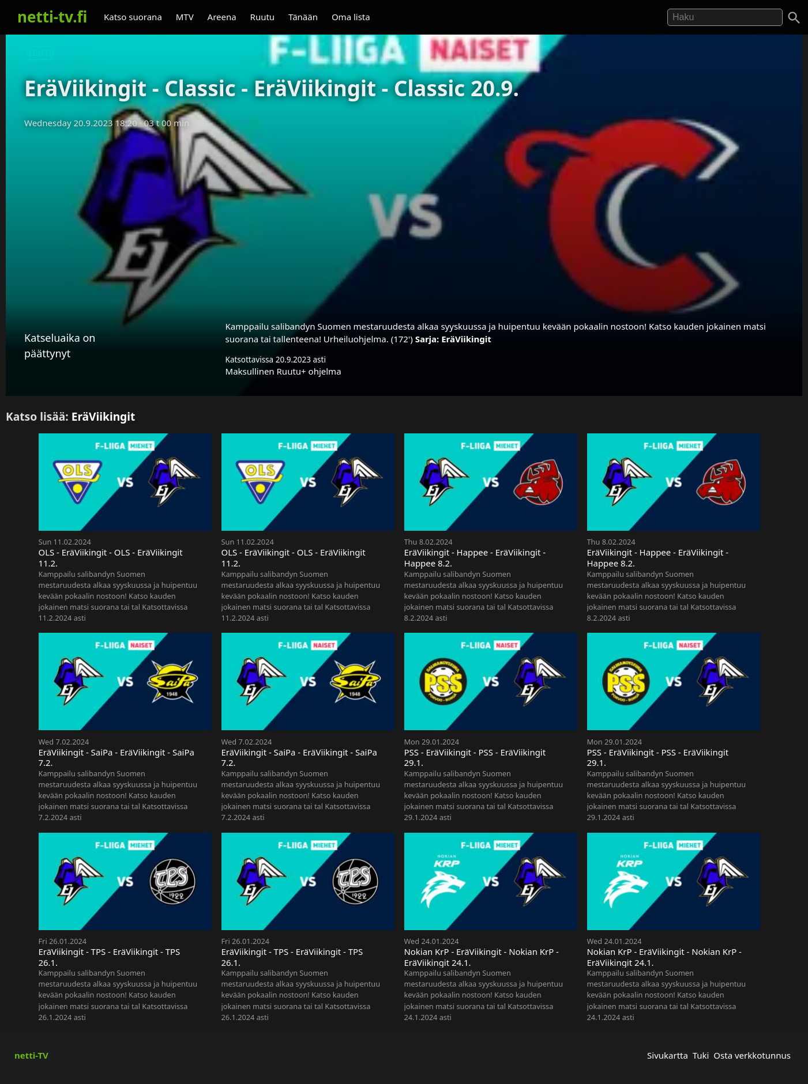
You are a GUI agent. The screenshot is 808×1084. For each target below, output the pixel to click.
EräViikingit (466, 339)
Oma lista (351, 16)
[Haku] (794, 18)
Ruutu (262, 16)
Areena (222, 16)
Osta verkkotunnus (752, 1055)
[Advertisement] (404, 220)
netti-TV (31, 1055)
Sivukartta (667, 1055)
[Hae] (725, 17)
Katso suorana (133, 16)
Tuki (701, 1055)
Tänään (303, 16)
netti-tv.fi (52, 16)
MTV (185, 16)
